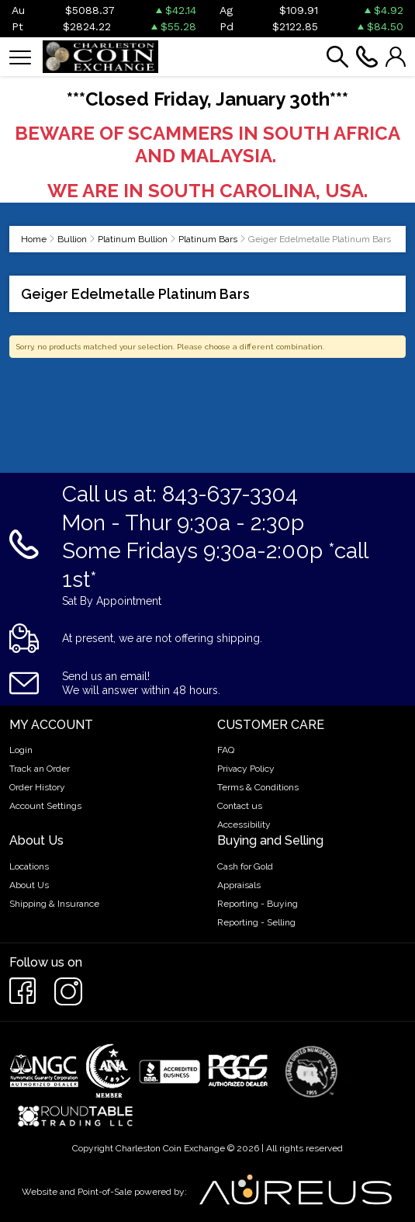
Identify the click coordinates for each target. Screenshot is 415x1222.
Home (34, 239)
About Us (29, 885)
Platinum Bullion (133, 239)
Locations (29, 866)
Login (21, 750)
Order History (37, 787)
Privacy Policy (246, 768)
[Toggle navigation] (20, 56)
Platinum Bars (207, 239)
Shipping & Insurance (54, 903)
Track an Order (39, 768)
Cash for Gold (245, 866)
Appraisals (239, 885)
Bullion (72, 239)
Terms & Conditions (258, 787)
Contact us (239, 805)
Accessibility (244, 824)
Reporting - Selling (256, 922)
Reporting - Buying (257, 903)
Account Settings (45, 805)
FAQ (225, 750)
